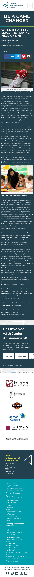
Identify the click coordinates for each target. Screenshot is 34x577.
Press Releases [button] (11, 516)
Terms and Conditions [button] (11, 567)
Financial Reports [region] (12, 502)
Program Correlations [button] (13, 493)
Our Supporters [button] (12, 500)
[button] (8, 573)
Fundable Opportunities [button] (15, 498)
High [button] (7, 530)
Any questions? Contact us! (12, 365)
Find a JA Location (12, 561)
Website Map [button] (18, 569)
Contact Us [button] (9, 471)
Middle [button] (8, 528)
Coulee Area (10, 543)
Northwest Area (11, 550)
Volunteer (21, 356)
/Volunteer (17, 305)
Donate (9, 356)
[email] (29, 57)
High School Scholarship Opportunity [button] (14, 533)
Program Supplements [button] (14, 491)
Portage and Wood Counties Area (16, 553)
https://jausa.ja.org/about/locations (13, 314)
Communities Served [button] (13, 512)
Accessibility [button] (8, 569)
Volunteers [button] (10, 484)
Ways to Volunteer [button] (12, 486)
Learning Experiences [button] (15, 524)
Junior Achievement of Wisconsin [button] (14, 540)
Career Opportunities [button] (13, 518)
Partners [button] (9, 496)
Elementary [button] (10, 526)
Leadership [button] (10, 507)
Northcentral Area (12, 545)
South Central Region (14, 559)
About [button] (8, 505)
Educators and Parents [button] (15, 489)
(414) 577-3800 (10, 473)
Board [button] (8, 509)
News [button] (8, 521)
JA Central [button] (26, 569)
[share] (7, 57)
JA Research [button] (10, 514)
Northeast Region (12, 548)
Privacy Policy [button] (24, 567)
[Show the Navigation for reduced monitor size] (30, 5)
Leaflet (13, 372)
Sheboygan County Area (15, 556)
